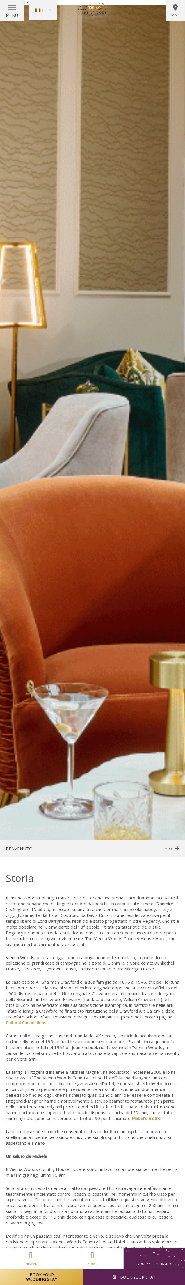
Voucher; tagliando (154, 1258)
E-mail (92, 1257)
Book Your (41, 1277)
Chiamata (30, 1257)
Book (137, 1277)
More (171, 848)
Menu (12, 15)
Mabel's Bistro (146, 1118)
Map (175, 10)
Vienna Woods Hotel (92, 10)
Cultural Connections (26, 1022)
